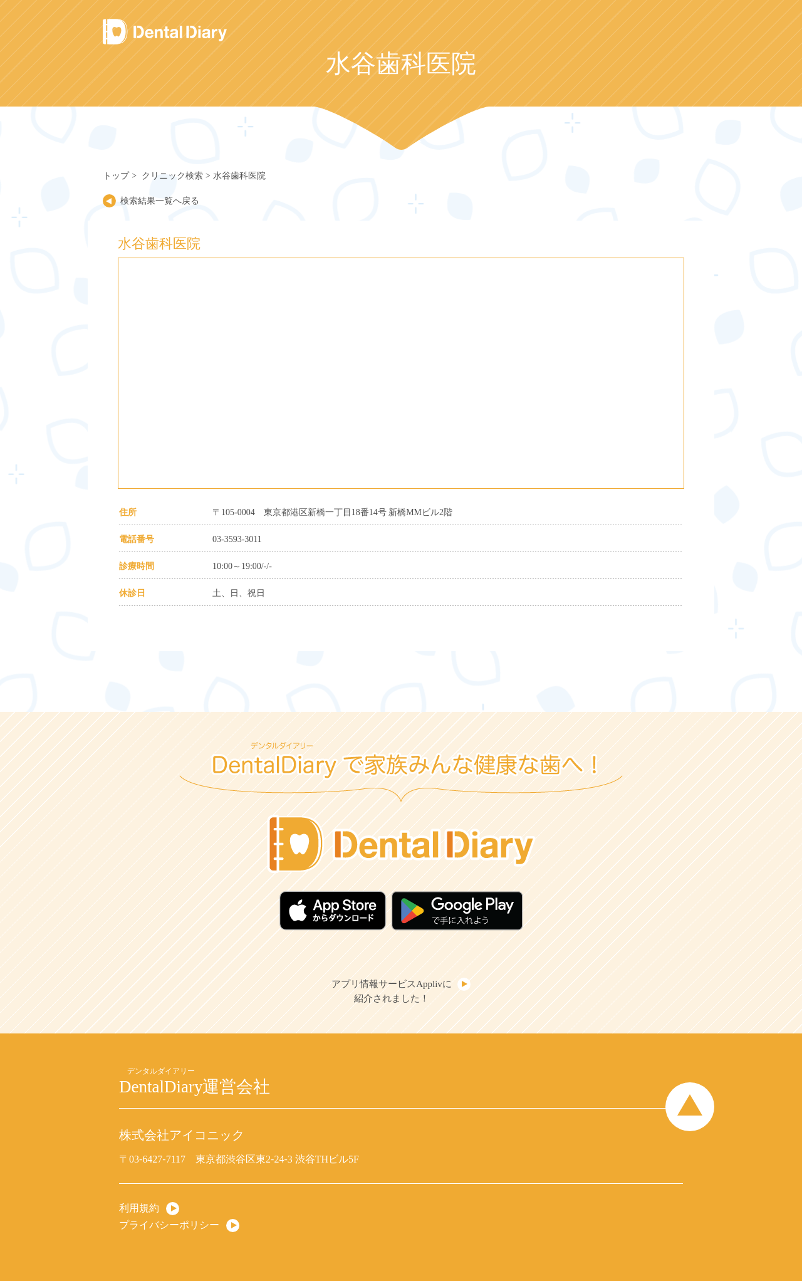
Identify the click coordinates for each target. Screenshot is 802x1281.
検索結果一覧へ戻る (159, 201)
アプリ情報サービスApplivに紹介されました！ (391, 991)
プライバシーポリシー (169, 1225)
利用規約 (139, 1208)
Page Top (689, 1106)
